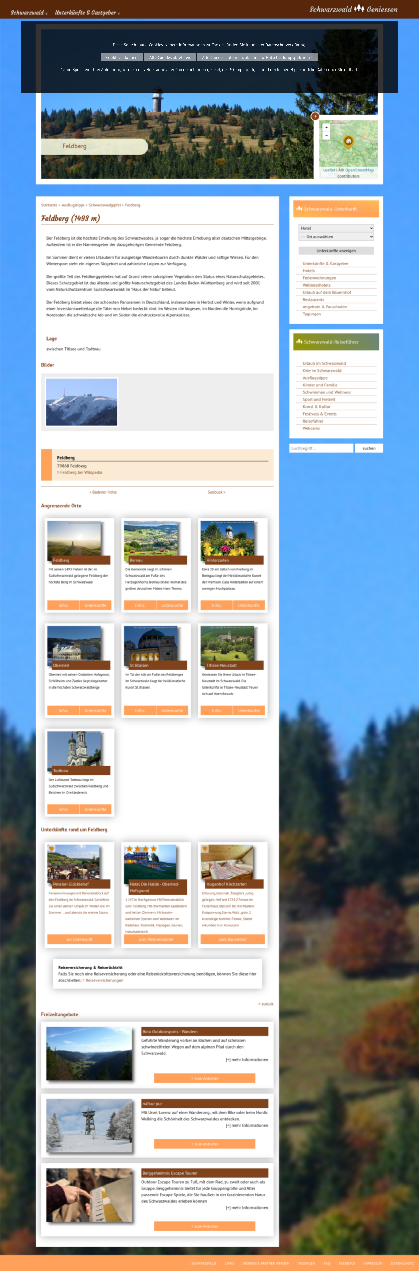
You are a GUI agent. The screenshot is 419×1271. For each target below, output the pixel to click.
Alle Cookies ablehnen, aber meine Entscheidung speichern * (257, 57)
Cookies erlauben (122, 57)
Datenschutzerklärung (285, 44)
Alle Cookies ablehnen (169, 57)
